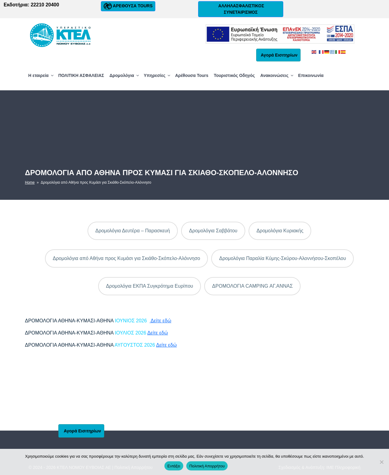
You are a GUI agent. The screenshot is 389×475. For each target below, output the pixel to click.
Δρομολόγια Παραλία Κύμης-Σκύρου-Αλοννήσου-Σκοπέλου (282, 258)
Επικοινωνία (311, 75)
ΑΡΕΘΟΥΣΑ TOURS (128, 6)
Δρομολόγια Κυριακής (279, 230)
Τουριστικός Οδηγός (234, 75)
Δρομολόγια (124, 75)
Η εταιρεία (41, 75)
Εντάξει (173, 466)
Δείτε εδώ (160, 320)
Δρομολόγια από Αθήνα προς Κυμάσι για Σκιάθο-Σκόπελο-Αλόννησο (126, 258)
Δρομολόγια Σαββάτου (213, 230)
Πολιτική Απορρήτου (207, 466)
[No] (381, 462)
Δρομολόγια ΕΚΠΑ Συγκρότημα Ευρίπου (149, 286)
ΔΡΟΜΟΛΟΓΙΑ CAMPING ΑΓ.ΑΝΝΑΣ (252, 286)
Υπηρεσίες (157, 75)
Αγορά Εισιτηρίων (278, 55)
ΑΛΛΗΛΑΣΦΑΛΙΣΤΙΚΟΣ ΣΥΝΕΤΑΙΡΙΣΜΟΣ (240, 9)
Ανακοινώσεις (277, 75)
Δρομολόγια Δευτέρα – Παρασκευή (132, 230)
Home (30, 182)
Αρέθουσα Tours (191, 75)
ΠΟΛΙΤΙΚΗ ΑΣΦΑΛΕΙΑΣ (81, 75)
